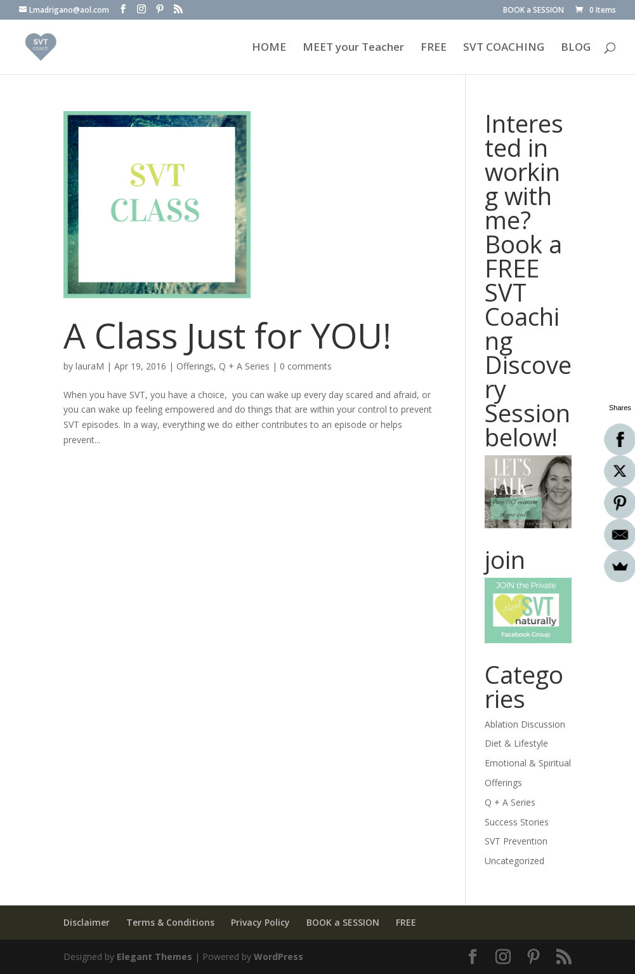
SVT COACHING (503, 48)
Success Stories (517, 822)
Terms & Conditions (170, 922)
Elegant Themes (154, 957)
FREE (434, 48)
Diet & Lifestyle (516, 743)
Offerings (195, 366)
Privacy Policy (260, 922)
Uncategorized (514, 861)
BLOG (576, 48)
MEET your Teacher (353, 48)
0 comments (306, 366)
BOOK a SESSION (533, 10)
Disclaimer (86, 922)
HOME (269, 48)
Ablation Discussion (525, 724)
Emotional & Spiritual (528, 763)
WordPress (278, 957)
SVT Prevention (516, 841)
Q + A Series (244, 366)
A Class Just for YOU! (227, 335)
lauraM (89, 366)
